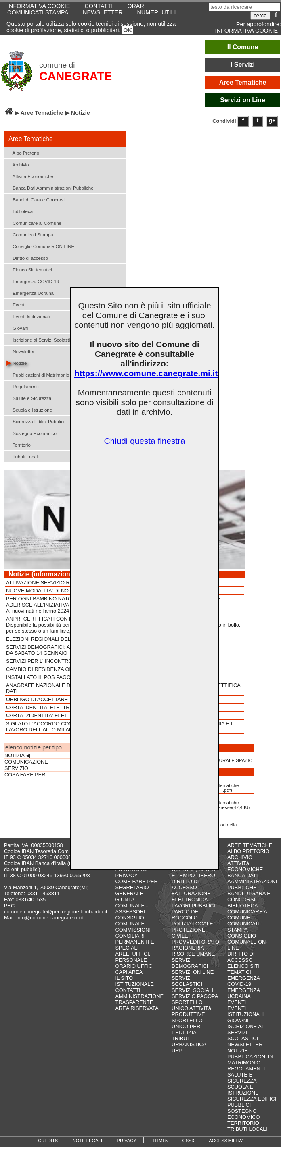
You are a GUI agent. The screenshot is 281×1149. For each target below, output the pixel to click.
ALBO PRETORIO (248, 851)
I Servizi (243, 64)
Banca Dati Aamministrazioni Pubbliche (50, 187)
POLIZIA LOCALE (192, 924)
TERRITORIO (243, 1123)
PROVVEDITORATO (195, 942)
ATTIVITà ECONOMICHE (245, 866)
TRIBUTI (182, 1038)
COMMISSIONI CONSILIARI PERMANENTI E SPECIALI (134, 939)
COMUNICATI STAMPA (37, 12)
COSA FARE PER (24, 775)
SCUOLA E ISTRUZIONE (243, 1090)
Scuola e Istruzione (29, 409)
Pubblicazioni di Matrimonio (37, 374)
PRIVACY (126, 875)
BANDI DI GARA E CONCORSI (249, 896)
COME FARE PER (136, 881)
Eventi (15, 304)
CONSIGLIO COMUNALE (130, 921)
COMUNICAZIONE (26, 762)
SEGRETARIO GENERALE (132, 890)
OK (127, 30)
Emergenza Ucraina (30, 292)
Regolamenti (22, 386)
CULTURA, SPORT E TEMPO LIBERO (194, 872)
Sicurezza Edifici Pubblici (35, 421)
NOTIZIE (237, 1051)
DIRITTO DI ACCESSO (185, 884)
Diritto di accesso (27, 257)
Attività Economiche (29, 175)
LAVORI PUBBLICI (193, 906)
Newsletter (20, 351)
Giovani (17, 327)
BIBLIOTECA (242, 906)
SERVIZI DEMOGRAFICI (190, 963)
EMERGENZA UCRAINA (243, 993)
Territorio (18, 444)
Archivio (17, 164)
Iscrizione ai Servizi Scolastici (39, 339)
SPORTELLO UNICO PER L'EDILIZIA (187, 1026)
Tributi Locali (22, 456)
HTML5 (160, 1140)
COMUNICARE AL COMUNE (248, 915)
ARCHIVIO (239, 857)
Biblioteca (19, 210)
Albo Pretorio (22, 152)
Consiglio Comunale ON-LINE (40, 245)
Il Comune (242, 46)
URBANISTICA (189, 1044)
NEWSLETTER (102, 12)
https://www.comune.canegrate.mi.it (146, 373)
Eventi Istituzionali (28, 316)
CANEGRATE (75, 76)
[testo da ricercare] (244, 7)
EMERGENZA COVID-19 (243, 981)
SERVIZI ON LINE (193, 972)
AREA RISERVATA (137, 1008)
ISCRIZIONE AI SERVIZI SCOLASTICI (245, 1032)
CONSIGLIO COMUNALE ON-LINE (247, 942)
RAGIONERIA (188, 948)
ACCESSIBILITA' (226, 1140)
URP (177, 1051)
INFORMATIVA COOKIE (246, 30)
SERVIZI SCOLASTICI (187, 981)
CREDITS (48, 1140)
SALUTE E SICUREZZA (242, 1078)
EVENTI (236, 1002)
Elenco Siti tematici (29, 269)
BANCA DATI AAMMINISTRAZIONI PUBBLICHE (252, 881)
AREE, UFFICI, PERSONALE (133, 957)
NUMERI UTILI (156, 12)
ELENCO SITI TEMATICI (243, 969)
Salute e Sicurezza (28, 397)
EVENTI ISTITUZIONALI (245, 1011)
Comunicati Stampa (29, 234)
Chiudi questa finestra (144, 440)
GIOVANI (237, 1020)
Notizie (16, 362)
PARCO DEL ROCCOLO (186, 915)
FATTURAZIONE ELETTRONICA (191, 896)
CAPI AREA (129, 972)
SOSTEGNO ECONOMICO (243, 1114)
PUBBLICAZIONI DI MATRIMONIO (250, 1060)
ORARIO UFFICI (134, 966)
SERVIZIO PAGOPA (195, 996)
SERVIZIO (16, 768)
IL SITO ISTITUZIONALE (134, 981)
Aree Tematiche (242, 82)
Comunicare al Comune (33, 222)
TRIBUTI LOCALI (247, 1129)
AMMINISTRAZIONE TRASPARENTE (139, 999)
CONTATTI (127, 990)
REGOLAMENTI (246, 1069)
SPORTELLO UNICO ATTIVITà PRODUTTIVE (191, 1008)
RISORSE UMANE (193, 954)
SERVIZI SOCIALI (193, 990)
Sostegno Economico (31, 432)
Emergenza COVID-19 (32, 280)
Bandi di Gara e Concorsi (35, 199)
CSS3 (188, 1140)
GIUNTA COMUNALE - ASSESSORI (131, 905)
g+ (272, 120)
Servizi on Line (242, 100)
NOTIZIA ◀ (17, 755)
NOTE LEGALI (87, 1140)
